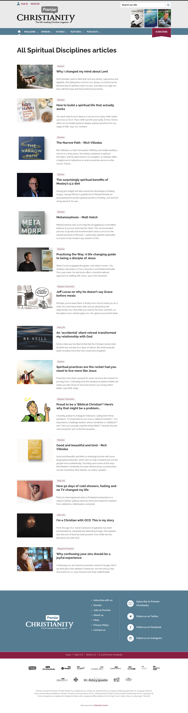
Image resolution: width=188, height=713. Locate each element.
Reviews (60, 100)
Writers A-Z (91, 655)
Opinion (60, 66)
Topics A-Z (78, 655)
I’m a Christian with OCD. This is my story (85, 520)
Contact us (99, 630)
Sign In (24, 4)
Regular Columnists (65, 287)
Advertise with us (103, 600)
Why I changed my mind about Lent (82, 71)
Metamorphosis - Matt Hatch (77, 217)
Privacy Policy (101, 625)
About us (98, 615)
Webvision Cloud (101, 705)
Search (168, 5)
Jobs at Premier (102, 610)
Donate (97, 605)
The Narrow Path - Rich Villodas (79, 142)
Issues (68, 655)
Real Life (61, 327)
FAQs (96, 620)
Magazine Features (65, 549)
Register (35, 4)
